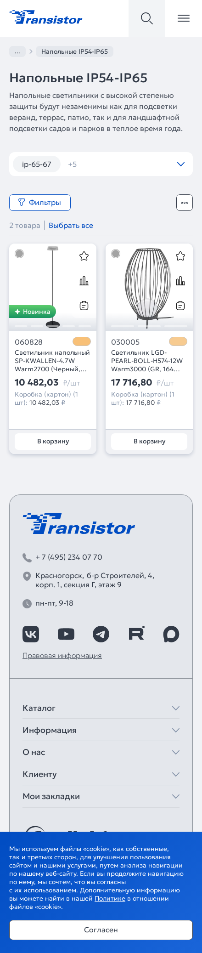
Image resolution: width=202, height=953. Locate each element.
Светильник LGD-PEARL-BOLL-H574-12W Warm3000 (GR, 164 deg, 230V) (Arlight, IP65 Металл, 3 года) (149, 360)
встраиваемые (99, 164)
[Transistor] (46, 16)
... (17, 51)
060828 (29, 341)
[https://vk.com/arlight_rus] (30, 634)
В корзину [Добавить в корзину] (53, 441)
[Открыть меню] (183, 18)
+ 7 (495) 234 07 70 (68, 557)
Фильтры (39, 202)
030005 (125, 341)
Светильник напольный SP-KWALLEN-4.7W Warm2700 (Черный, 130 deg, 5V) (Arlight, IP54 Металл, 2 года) (52, 360)
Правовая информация (62, 655)
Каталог (39, 708)
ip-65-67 (36, 164)
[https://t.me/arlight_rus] (101, 634)
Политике (110, 898)
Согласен (101, 929)
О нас (33, 752)
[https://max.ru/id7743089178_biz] (171, 634)
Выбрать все (71, 225)
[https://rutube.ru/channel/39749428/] (136, 634)
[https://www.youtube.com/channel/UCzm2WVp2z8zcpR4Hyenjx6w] (66, 634)
